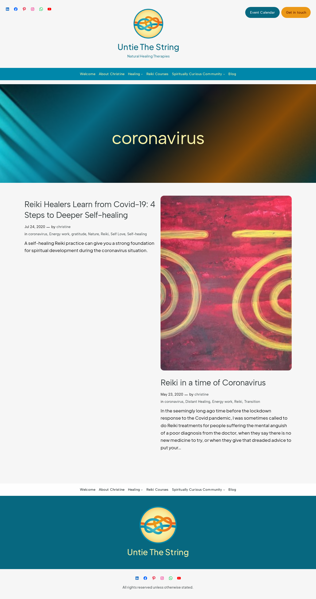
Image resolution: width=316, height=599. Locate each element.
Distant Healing (197, 402)
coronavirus (37, 234)
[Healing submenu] (142, 74)
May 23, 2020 (172, 394)
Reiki (105, 234)
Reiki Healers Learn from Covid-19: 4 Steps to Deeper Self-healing (90, 209)
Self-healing (137, 234)
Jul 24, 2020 (35, 227)
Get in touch (296, 12)
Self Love (118, 234)
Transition (252, 402)
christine (64, 227)
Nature (93, 234)
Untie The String (148, 46)
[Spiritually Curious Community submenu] (224, 74)
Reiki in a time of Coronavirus (213, 383)
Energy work (59, 234)
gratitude (78, 234)
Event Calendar (262, 12)
